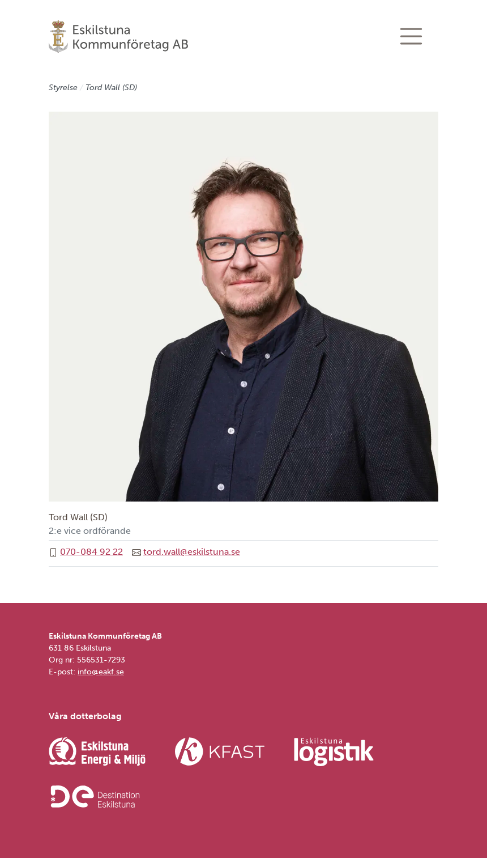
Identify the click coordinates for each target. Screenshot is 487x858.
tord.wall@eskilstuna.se (191, 551)
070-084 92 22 (91, 551)
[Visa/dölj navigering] (411, 36)
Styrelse (63, 87)
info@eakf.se (101, 672)
